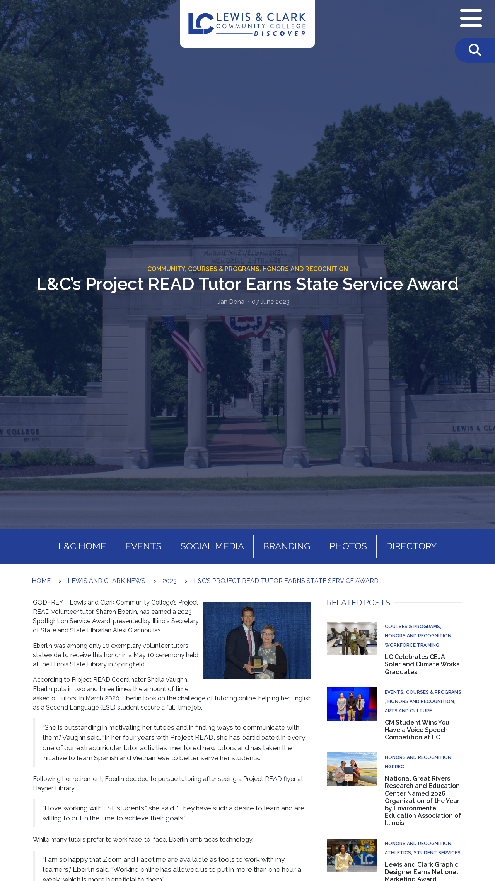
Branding (287, 546)
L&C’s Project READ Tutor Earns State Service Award (286, 581)
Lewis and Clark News (106, 581)
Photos (348, 546)
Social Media (212, 546)
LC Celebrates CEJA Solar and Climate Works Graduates (422, 664)
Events (143, 546)
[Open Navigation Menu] (471, 19)
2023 (169, 581)
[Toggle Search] (475, 50)
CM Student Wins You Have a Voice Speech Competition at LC (417, 730)
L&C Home (82, 546)
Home (41, 581)
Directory (411, 546)
